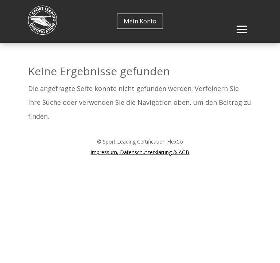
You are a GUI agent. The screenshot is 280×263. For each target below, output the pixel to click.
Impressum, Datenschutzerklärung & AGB (139, 152)
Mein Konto (140, 21)
